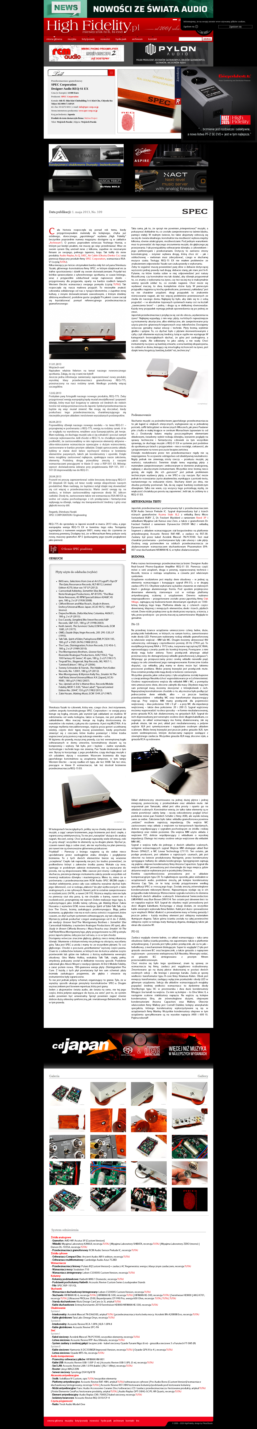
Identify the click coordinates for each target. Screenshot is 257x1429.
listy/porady (88, 39)
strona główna (54, 39)
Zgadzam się (190, 26)
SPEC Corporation (70, 96)
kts (137, 1421)
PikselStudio (208, 1423)
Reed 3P (201, 518)
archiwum (137, 39)
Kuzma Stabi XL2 (169, 514)
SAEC (84, 255)
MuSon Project (90, 118)
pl (180, 20)
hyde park (121, 39)
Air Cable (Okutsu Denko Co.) (104, 255)
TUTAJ (63, 262)
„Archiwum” (55, 243)
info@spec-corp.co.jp (88, 107)
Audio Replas (67, 255)
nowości (105, 39)
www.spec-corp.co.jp (88, 110)
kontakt (152, 39)
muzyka (72, 39)
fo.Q (77, 255)
